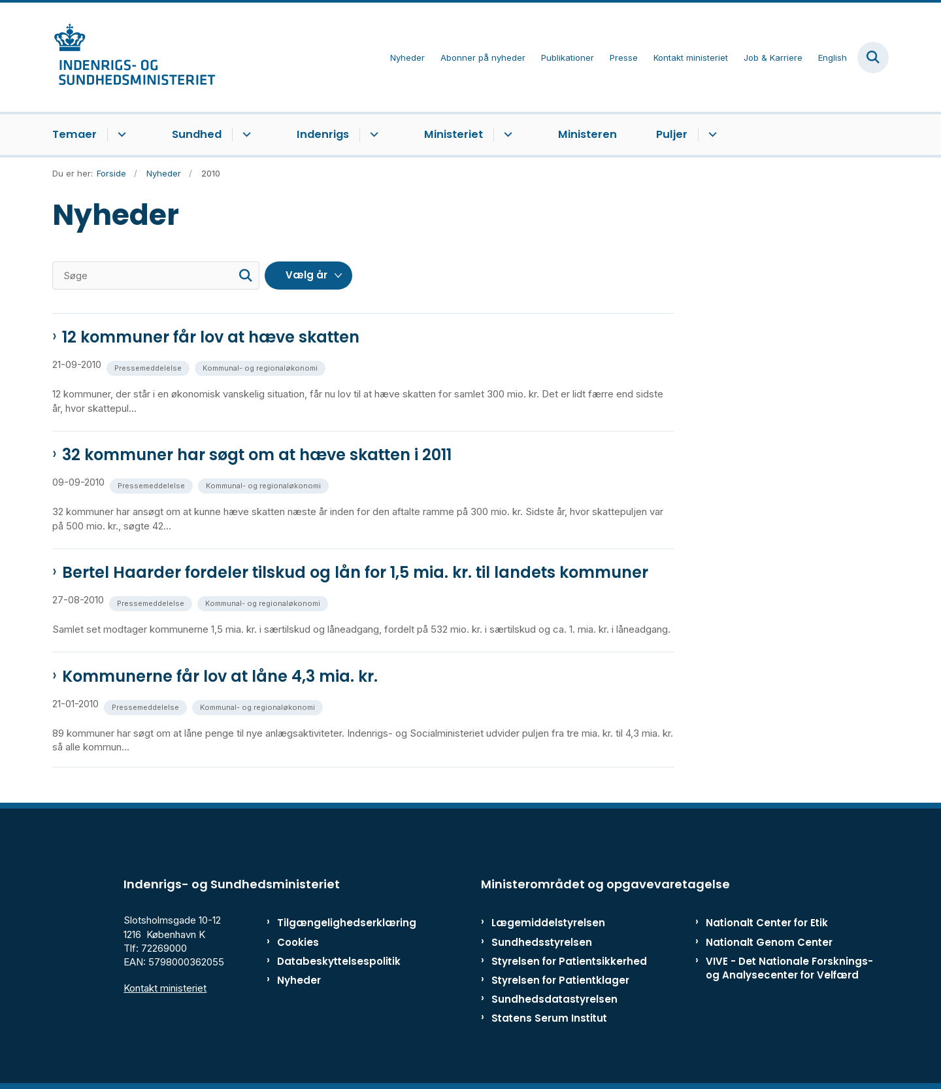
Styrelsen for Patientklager (560, 980)
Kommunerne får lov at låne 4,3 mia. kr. (220, 676)
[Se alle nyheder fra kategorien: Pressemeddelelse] (149, 367)
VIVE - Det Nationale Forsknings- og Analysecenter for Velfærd (789, 968)
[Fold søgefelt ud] (873, 57)
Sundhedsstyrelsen (541, 942)
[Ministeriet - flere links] (506, 134)
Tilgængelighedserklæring (333, 923)
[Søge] (155, 275)
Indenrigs (323, 134)
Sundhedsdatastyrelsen (554, 999)
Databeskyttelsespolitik (333, 961)
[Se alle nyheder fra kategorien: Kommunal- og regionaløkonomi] (261, 367)
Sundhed (197, 134)
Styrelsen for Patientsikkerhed (569, 961)
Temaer (74, 134)
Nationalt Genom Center (769, 942)
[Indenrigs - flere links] (372, 134)
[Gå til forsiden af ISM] (134, 57)
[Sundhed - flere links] (244, 134)
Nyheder (299, 980)
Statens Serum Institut (549, 1018)
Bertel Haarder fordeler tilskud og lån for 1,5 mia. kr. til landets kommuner (355, 572)
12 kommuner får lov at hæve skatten (210, 337)
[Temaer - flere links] (120, 134)
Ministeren (587, 134)
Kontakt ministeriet (165, 988)
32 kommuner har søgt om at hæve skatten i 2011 (257, 455)
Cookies (298, 942)
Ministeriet (453, 134)
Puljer (671, 134)
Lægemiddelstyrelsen (548, 923)
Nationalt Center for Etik (767, 923)
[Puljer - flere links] (710, 134)
